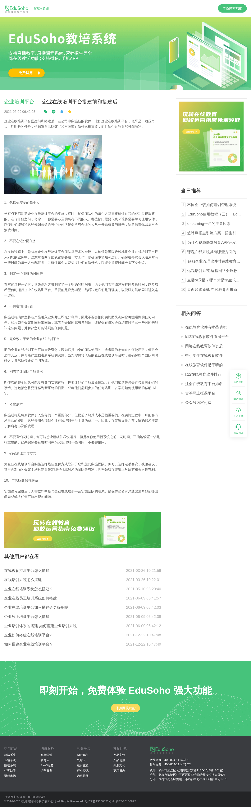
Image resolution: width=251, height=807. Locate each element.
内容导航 (83, 775)
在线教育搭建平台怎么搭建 (26, 571)
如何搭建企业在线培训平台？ (28, 644)
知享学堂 (46, 755)
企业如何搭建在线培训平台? (27, 635)
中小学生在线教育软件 (204, 355)
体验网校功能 (232, 8)
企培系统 (10, 760)
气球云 (81, 760)
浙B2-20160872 (125, 801)
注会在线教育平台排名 (204, 384)
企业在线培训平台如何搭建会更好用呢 (36, 607)
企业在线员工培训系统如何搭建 (30, 598)
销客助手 (10, 770)
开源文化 (119, 765)
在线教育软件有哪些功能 (206, 327)
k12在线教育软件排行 (203, 374)
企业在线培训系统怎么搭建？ (28, 589)
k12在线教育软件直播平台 (207, 337)
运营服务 (46, 770)
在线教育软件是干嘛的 (204, 365)
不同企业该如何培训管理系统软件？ (217, 205)
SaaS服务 (47, 765)
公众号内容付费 (198, 403)
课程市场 (10, 775)
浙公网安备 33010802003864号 (25, 797)
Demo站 (82, 755)
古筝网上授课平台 (200, 393)
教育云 (45, 760)
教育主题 (83, 765)
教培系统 (10, 755)
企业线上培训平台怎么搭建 (26, 617)
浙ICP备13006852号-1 (99, 801)
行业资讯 (83, 770)
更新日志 (119, 770)
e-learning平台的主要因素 (208, 224)
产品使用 (119, 760)
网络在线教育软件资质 (204, 346)
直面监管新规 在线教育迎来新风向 (216, 289)
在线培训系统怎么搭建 (23, 580)
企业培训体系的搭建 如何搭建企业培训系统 (40, 626)
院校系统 (10, 765)
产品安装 (119, 755)
